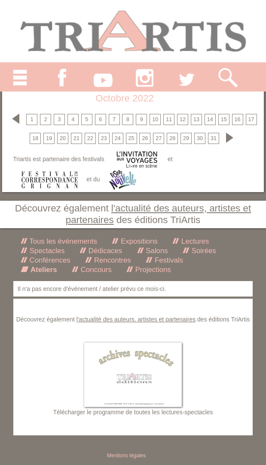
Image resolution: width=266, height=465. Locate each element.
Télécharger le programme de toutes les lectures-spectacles (133, 412)
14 (210, 119)
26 (145, 138)
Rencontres (111, 260)
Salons (156, 251)
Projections (152, 270)
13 (196, 119)
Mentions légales (126, 456)
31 (214, 138)
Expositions (138, 241)
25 (131, 138)
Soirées (203, 251)
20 (63, 138)
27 (159, 138)
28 (172, 138)
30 (200, 138)
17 (251, 119)
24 (118, 138)
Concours (95, 270)
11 (169, 119)
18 (35, 138)
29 (186, 138)
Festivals (168, 260)
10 (155, 119)
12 (183, 119)
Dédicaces (104, 251)
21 (76, 138)
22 (90, 138)
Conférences (49, 260)
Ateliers (43, 270)
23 (104, 138)
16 (238, 119)
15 (224, 119)
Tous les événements (62, 241)
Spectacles (46, 251)
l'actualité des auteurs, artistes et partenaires (136, 319)
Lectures (194, 241)
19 (49, 138)
